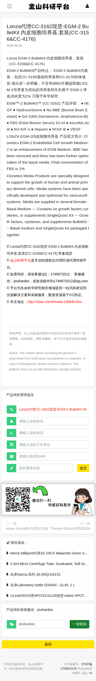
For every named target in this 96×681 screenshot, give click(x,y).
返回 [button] (48, 644)
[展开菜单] (9, 6)
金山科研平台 (20, 260)
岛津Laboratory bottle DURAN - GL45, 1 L (42, 585)
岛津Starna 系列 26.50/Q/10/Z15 (35, 574)
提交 (83, 468)
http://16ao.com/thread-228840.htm (55, 302)
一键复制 (80, 624)
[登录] (87, 6)
